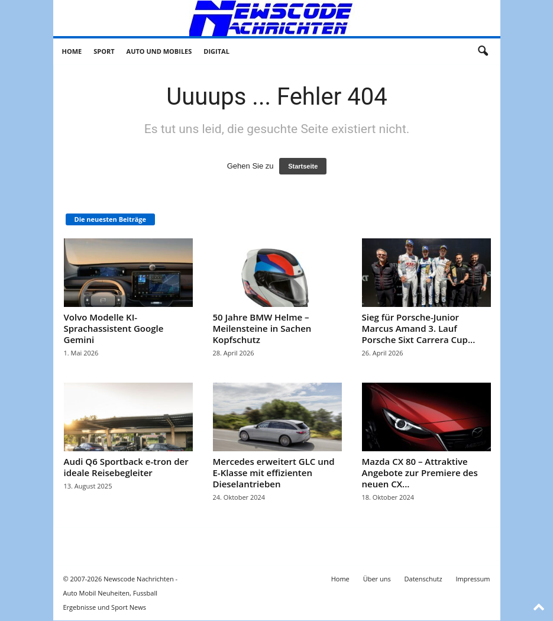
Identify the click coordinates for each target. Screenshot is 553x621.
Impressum (472, 578)
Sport (103, 51)
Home (72, 51)
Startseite (303, 166)
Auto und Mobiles (159, 51)
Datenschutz (423, 578)
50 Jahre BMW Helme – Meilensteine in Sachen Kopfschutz (262, 328)
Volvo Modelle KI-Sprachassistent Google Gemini (114, 328)
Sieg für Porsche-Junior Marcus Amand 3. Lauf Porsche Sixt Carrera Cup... (419, 328)
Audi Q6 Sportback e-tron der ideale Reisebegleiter (126, 466)
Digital (216, 51)
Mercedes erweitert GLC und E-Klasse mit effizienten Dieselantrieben (274, 472)
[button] (483, 51)
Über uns (377, 578)
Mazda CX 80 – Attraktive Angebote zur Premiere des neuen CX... (420, 472)
